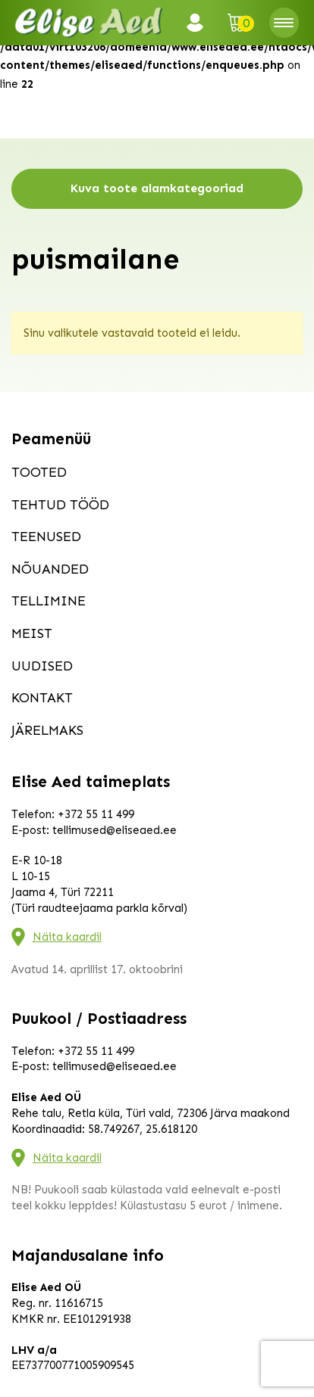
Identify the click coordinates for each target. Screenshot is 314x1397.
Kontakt (42, 697)
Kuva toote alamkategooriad (157, 188)
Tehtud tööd (60, 504)
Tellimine (48, 601)
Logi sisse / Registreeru (199, 23)
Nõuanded (50, 569)
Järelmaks (47, 730)
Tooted (39, 472)
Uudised (42, 666)
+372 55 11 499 (96, 814)
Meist (31, 633)
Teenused (46, 536)
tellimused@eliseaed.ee (114, 830)
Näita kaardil (67, 937)
